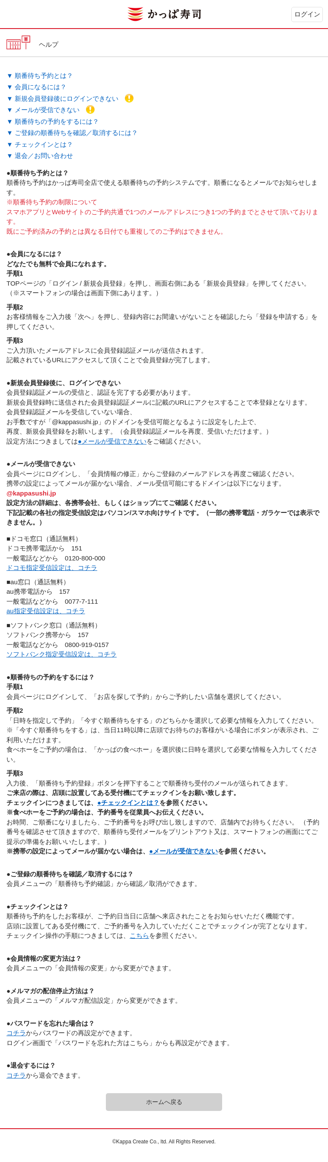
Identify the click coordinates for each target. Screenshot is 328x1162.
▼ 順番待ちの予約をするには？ (52, 121)
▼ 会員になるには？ (36, 86)
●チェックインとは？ (128, 802)
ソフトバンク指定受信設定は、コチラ (61, 654)
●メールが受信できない (112, 441)
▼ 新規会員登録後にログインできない (70, 98)
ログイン (307, 14)
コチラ (16, 1032)
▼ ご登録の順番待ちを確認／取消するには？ (72, 132)
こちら (139, 935)
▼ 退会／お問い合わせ (39, 155)
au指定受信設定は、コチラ (45, 611)
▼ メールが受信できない (50, 109)
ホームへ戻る (164, 1101)
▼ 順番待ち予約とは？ (39, 75)
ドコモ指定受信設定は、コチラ (51, 567)
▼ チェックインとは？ (39, 144)
